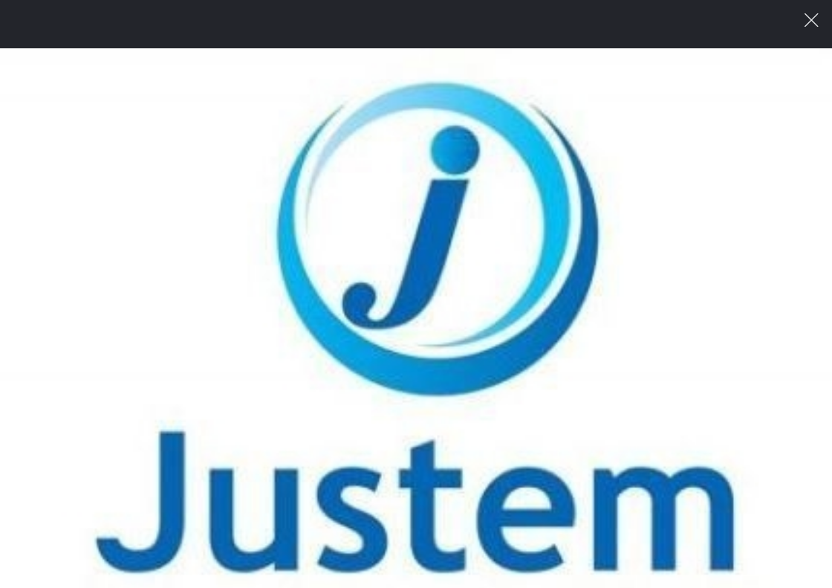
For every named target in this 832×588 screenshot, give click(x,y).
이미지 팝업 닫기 (811, 20)
